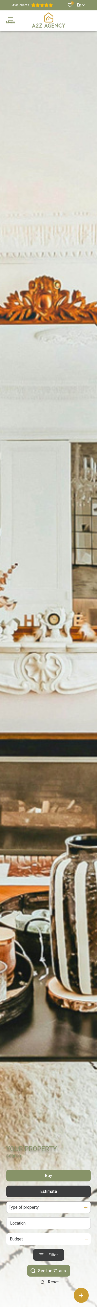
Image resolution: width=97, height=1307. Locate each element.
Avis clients (32, 5)
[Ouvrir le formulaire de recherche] (48, 1260)
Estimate (48, 1197)
